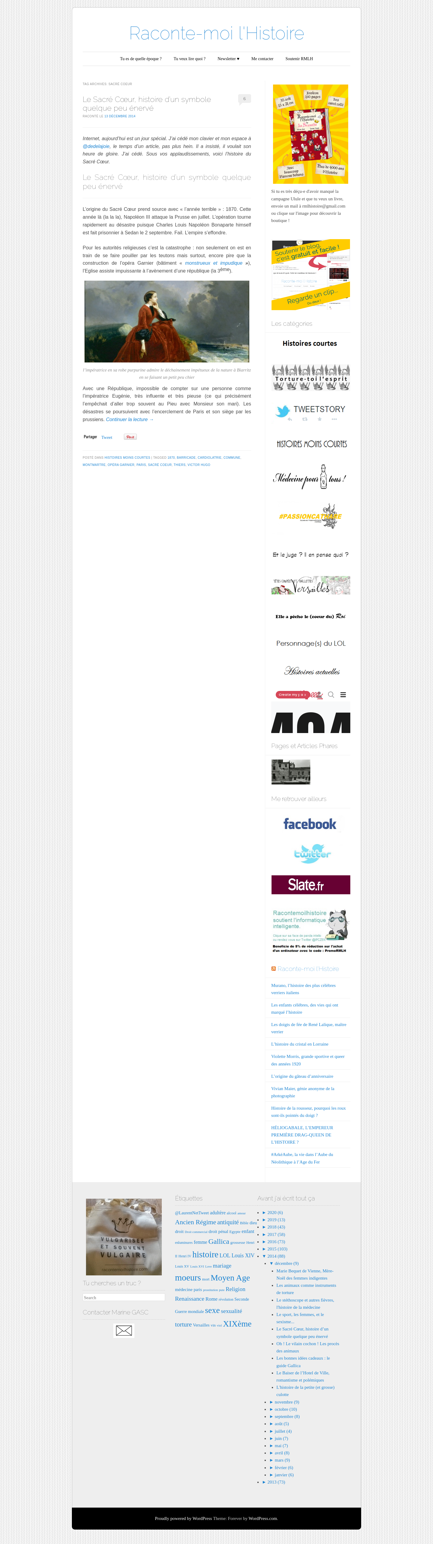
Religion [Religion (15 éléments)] (235, 1289)
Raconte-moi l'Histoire (216, 33)
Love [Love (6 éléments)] (208, 1266)
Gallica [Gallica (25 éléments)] (218, 1241)
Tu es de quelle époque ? (140, 59)
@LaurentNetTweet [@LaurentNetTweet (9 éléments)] (192, 1212)
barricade (186, 457)
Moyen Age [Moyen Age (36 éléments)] (230, 1277)
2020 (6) (274, 1212)
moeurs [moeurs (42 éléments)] (188, 1277)
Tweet (106, 437)
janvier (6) (284, 1474)
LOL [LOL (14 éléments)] (225, 1255)
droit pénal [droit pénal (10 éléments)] (218, 1231)
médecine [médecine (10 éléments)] (183, 1289)
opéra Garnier (121, 465)
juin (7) (281, 1438)
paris (141, 465)
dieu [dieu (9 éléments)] (253, 1222)
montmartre (94, 465)
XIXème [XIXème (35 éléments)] (237, 1323)
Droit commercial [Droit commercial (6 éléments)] (196, 1232)
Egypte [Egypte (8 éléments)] (235, 1231)
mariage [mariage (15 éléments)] (222, 1265)
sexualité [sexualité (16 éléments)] (231, 1311)
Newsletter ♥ (228, 59)
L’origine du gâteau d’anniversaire (302, 1076)
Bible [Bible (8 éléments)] (244, 1223)
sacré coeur (160, 465)
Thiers (180, 465)
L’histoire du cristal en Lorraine (299, 1044)
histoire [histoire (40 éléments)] (205, 1254)
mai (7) (281, 1445)
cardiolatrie (210, 457)
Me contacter (262, 59)
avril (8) (282, 1452)
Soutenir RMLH (299, 59)
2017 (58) (275, 1234)
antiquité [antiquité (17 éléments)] (228, 1222)
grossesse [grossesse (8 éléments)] (237, 1242)
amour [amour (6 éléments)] (242, 1213)
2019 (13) (275, 1219)
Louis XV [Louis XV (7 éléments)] (182, 1266)
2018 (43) (275, 1227)
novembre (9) (287, 1402)
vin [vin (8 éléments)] (213, 1325)
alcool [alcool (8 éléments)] (231, 1213)
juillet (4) (283, 1431)
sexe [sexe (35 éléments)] (212, 1310)
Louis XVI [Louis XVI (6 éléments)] (197, 1266)
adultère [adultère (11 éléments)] (218, 1212)
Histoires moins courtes (127, 457)
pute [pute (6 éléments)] (221, 1290)
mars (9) (282, 1460)
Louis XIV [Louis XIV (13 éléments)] (243, 1256)
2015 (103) (276, 1249)
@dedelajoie (96, 146)
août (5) (282, 1423)
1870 (171, 457)
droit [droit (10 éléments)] (179, 1231)
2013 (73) (275, 1482)
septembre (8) (287, 1416)
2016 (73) (275, 1241)
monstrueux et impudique (214, 263)
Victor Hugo (199, 465)
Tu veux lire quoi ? (189, 59)
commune (231, 457)
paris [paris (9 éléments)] (198, 1289)
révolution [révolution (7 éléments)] (226, 1299)
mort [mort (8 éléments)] (206, 1279)
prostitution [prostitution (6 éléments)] (210, 1290)
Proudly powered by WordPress (183, 1518)
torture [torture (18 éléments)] (183, 1324)
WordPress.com (263, 1518)
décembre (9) (287, 1263)
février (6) (284, 1467)
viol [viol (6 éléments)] (219, 1325)
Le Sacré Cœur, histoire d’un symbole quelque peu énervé (147, 103)
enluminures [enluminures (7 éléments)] (184, 1242)
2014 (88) (275, 1256)
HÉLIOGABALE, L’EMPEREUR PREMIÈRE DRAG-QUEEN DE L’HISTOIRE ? (302, 1135)
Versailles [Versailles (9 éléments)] (201, 1325)
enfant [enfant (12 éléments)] (248, 1231)
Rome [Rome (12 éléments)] (211, 1299)
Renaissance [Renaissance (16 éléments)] (189, 1298)
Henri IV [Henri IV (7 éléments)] (185, 1256)
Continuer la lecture (130, 419)
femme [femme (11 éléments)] (200, 1242)
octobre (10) (286, 1409)
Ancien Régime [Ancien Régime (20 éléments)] (195, 1222)
